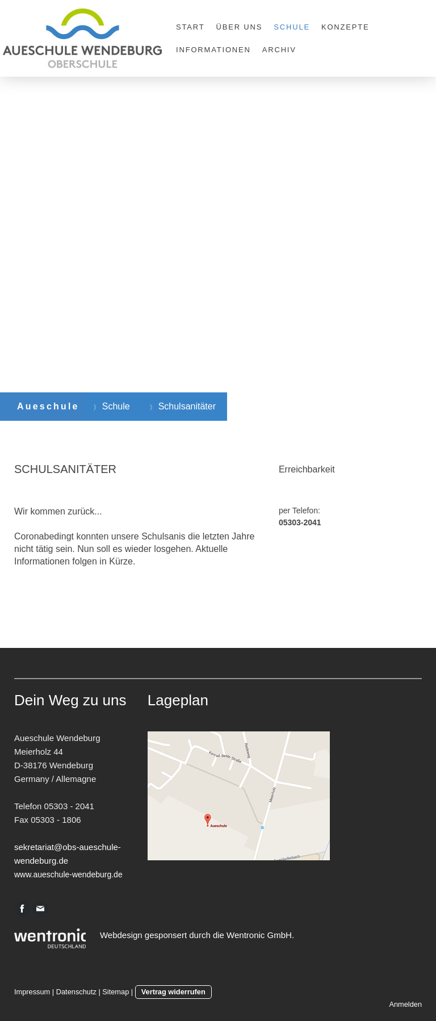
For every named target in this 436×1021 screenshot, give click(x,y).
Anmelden (405, 1004)
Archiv (279, 49)
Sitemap (115, 991)
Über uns (239, 27)
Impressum (32, 991)
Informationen (213, 49)
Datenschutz (76, 991)
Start (190, 27)
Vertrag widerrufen (173, 991)
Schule (292, 27)
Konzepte (345, 27)
